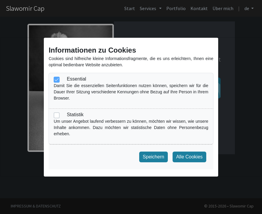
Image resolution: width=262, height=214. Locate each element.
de (247, 8)
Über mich (223, 8)
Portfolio (176, 8)
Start (129, 8)
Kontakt (199, 8)
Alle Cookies (189, 156)
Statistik (75, 114)
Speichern (153, 156)
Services (149, 8)
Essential (76, 78)
